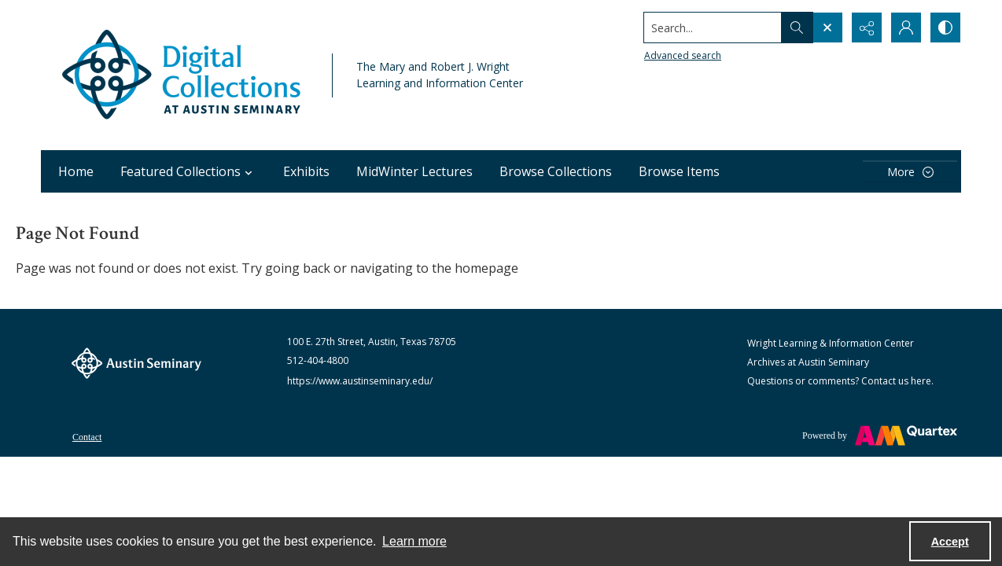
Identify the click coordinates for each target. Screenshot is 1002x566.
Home (76, 171)
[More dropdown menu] (910, 171)
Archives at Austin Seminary (808, 362)
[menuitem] (86, 435)
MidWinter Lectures (414, 171)
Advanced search (682, 55)
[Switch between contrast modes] (945, 27)
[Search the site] (713, 27)
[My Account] (906, 27)
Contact (86, 437)
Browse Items (679, 171)
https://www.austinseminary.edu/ (360, 381)
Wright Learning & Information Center (830, 343)
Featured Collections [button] (188, 171)
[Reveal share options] (867, 27)
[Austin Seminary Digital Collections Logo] (182, 75)
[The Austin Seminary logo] (136, 363)
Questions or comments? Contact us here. (840, 381)
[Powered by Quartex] (879, 435)
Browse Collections (555, 171)
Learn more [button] (414, 541)
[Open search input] (827, 27)
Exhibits (306, 171)
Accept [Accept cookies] (950, 541)
